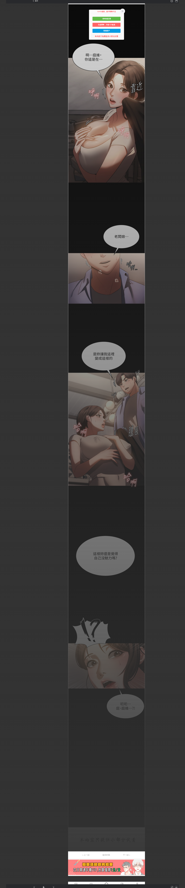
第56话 (4, 262)
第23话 (4, 106)
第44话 (4, 205)
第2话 (4, 7)
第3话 (4, 12)
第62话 (4, 290)
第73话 (4, 342)
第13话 (4, 59)
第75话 (4, 351)
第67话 (4, 313)
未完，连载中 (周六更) (11, 389)
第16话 (4, 73)
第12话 (4, 54)
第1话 (4, 2)
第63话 (4, 295)
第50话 (4, 233)
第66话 (4, 309)
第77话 (4, 361)
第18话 (4, 82)
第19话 (4, 87)
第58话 (4, 271)
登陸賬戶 (106, 31)
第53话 (4, 247)
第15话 (4, 68)
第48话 (4, 224)
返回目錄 (6, 396)
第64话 (4, 299)
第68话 (4, 318)
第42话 (4, 196)
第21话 (4, 97)
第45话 (4, 210)
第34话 (4, 158)
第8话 (4, 35)
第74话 (4, 346)
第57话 (4, 266)
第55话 (4, 257)
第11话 (4, 49)
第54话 (4, 252)
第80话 (4, 375)
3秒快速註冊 (106, 19)
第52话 (4, 243)
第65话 (4, 304)
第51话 (4, 238)
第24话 (4, 111)
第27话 (4, 125)
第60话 (4, 280)
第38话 (4, 177)
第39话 (4, 181)
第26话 (4, 120)
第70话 (4, 328)
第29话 (4, 134)
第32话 (4, 148)
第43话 (4, 200)
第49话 (4, 229)
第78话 (4, 365)
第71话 (4, 332)
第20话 (4, 92)
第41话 (4, 191)
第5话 (4, 21)
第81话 (4, 379)
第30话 (4, 139)
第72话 (4, 337)
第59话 (4, 276)
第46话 (4, 214)
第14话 (4, 64)
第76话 (4, 356)
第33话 (4, 153)
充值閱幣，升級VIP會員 (106, 25)
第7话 (4, 31)
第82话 (4, 384)
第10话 (4, 45)
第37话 (4, 172)
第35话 (4, 163)
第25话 (4, 115)
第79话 (4, 370)
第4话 (4, 16)
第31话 (4, 144)
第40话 (4, 186)
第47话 (4, 219)
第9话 (4, 40)
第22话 (4, 101)
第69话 (4, 323)
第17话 (4, 78)
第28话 (4, 130)
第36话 (4, 167)
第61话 (4, 285)
